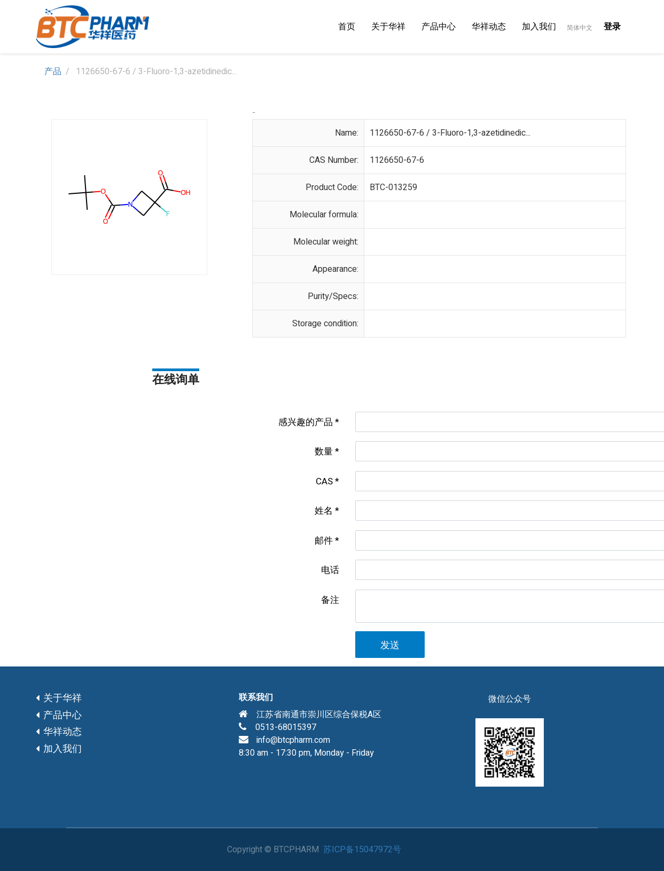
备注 (330, 600)
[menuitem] (346, 27)
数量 (324, 451)
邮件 (324, 540)
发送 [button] (390, 645)
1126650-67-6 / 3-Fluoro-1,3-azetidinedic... (450, 133)
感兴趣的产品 (305, 422)
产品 (52, 71)
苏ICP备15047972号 (362, 849)
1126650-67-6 (397, 160)
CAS (324, 481)
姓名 (324, 510)
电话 (330, 570)
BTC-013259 (393, 187)
